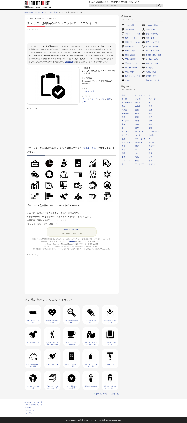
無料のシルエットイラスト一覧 (107, 394)
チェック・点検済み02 (71, 229)
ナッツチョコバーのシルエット (91, 321)
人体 (150, 153)
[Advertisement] (71, 36)
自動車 (137, 106)
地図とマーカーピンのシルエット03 (91, 343)
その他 (127, 80)
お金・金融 (129, 29)
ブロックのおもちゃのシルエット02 (52, 387)
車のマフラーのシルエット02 (91, 365)
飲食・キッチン (131, 38)
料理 (137, 113)
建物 (150, 121)
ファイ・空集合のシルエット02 (71, 387)
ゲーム (151, 150)
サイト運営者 (28, 413)
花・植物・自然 (152, 59)
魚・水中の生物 (131, 68)
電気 (137, 157)
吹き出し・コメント (133, 76)
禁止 (150, 161)
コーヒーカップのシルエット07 (71, 343)
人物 (123, 95)
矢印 (123, 117)
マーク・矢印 (151, 29)
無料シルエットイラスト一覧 (33, 402)
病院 (123, 153)
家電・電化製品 (152, 34)
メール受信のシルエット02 (110, 321)
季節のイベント (131, 63)
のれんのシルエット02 (33, 321)
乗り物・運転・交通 (153, 55)
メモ (103, 99)
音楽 (123, 106)
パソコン (138, 99)
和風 (150, 106)
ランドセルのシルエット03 (110, 343)
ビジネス (152, 103)
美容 (123, 150)
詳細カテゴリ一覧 (152, 80)
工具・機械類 (130, 59)
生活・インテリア (152, 42)
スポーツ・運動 (152, 46)
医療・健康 (150, 38)
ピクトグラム (140, 95)
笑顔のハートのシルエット (52, 321)
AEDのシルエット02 (52, 364)
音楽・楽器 (129, 46)
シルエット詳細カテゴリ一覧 (33, 404)
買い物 (151, 142)
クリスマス (126, 161)
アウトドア (139, 164)
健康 (137, 117)
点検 (84, 102)
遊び (137, 128)
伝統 (137, 161)
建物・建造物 (130, 55)
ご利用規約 (69, 62)
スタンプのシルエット (33, 343)
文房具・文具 (151, 72)
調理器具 (138, 142)
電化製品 (125, 113)
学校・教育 (129, 72)
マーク (151, 95)
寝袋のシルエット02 (91, 386)
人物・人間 (129, 25)
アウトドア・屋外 (152, 51)
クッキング (139, 132)
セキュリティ (127, 142)
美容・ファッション (133, 42)
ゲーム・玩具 (130, 51)
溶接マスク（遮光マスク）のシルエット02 (110, 388)
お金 (137, 110)
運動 (123, 139)
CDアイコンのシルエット (33, 387)
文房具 (124, 110)
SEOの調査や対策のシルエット (71, 321)
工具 (123, 157)
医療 (150, 113)
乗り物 (137, 103)
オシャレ (125, 132)
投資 (137, 146)
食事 (137, 124)
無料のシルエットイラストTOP (34, 12)
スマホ (137, 135)
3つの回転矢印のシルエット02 (33, 365)
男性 (123, 146)
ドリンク (152, 164)
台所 (150, 117)
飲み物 (151, 135)
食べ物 (124, 99)
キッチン (125, 121)
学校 (150, 128)
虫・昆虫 (149, 68)
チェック (85, 99)
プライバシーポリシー (31, 410)
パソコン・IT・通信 (132, 34)
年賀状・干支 (151, 76)
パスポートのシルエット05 (71, 365)
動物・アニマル (152, 63)
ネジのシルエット (110, 364)
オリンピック (140, 139)
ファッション (154, 132)
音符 (150, 157)
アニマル (152, 146)
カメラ (137, 153)
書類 (109, 99)
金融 (150, 110)
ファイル (95, 99)
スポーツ (152, 99)
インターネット (128, 103)
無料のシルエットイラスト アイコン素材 (92, 420)
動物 (137, 121)
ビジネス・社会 (52, 12)
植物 (150, 124)
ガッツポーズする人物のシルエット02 (52, 343)
